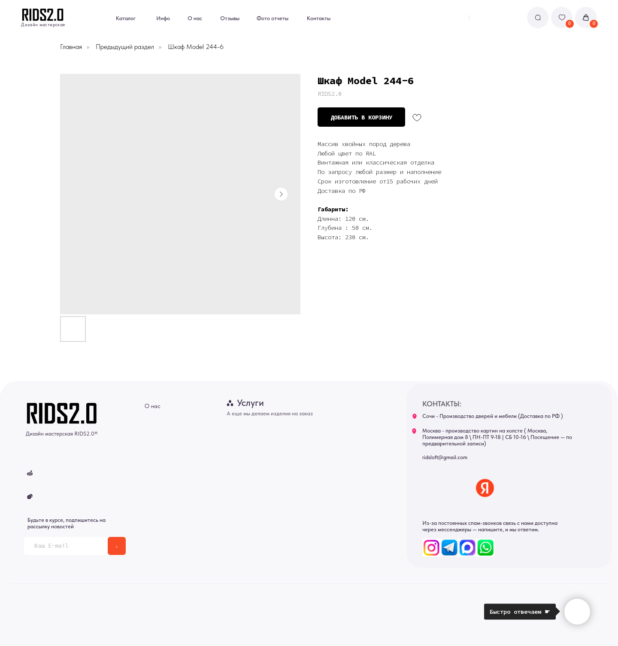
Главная (71, 47)
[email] (65, 546)
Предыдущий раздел (125, 47)
